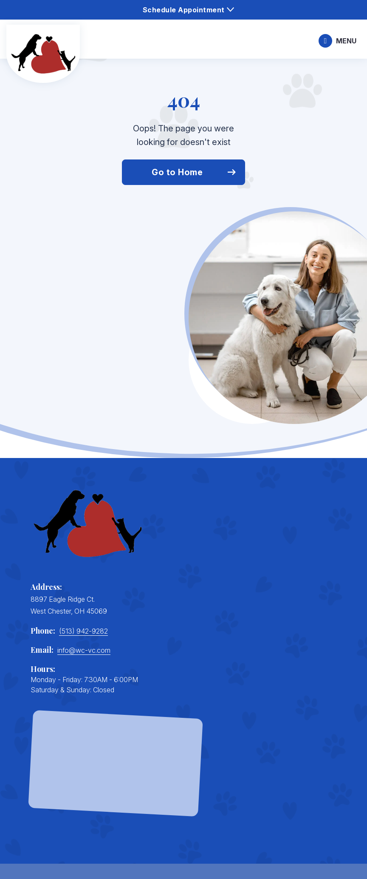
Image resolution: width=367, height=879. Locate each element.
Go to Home (177, 172)
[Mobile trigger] (337, 41)
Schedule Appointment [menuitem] (184, 10)
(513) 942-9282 (83, 631)
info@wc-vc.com (83, 650)
